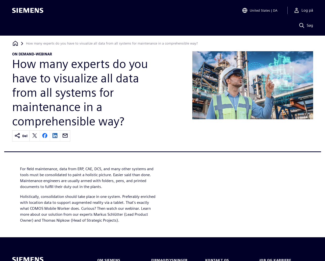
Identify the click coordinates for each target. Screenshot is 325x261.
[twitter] (35, 136)
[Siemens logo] (27, 10)
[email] (65, 136)
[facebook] (45, 136)
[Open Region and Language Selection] (259, 11)
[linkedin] (55, 136)
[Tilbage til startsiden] (15, 43)
